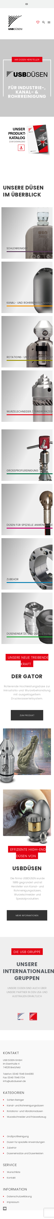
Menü (49, 22)
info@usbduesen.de (14, 1081)
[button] (43, 22)
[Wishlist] (38, 22)
